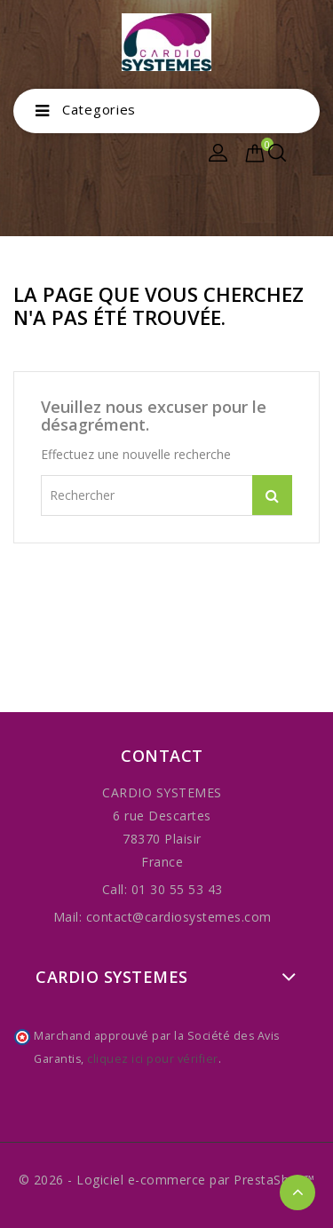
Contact (162, 755)
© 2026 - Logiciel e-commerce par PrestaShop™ (167, 1179)
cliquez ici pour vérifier (152, 1058)
